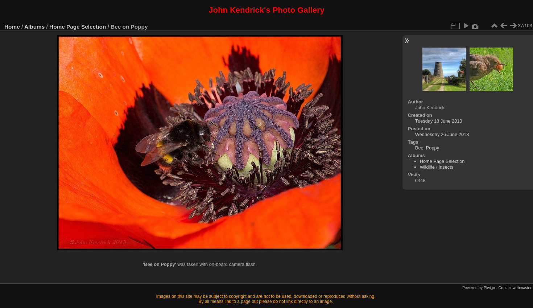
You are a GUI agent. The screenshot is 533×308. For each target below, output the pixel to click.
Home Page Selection (77, 27)
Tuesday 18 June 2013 (438, 121)
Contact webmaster (515, 288)
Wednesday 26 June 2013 (442, 134)
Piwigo (489, 288)
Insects (446, 167)
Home (12, 27)
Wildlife (427, 167)
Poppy (432, 148)
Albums (34, 27)
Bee (419, 148)
